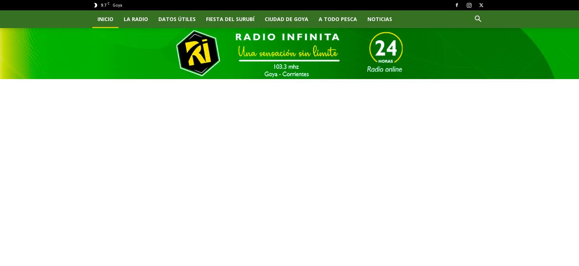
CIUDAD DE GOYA (286, 19)
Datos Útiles (177, 19)
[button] (478, 19)
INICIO (105, 19)
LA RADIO (136, 19)
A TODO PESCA (338, 19)
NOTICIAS (379, 19)
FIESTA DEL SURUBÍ (230, 19)
